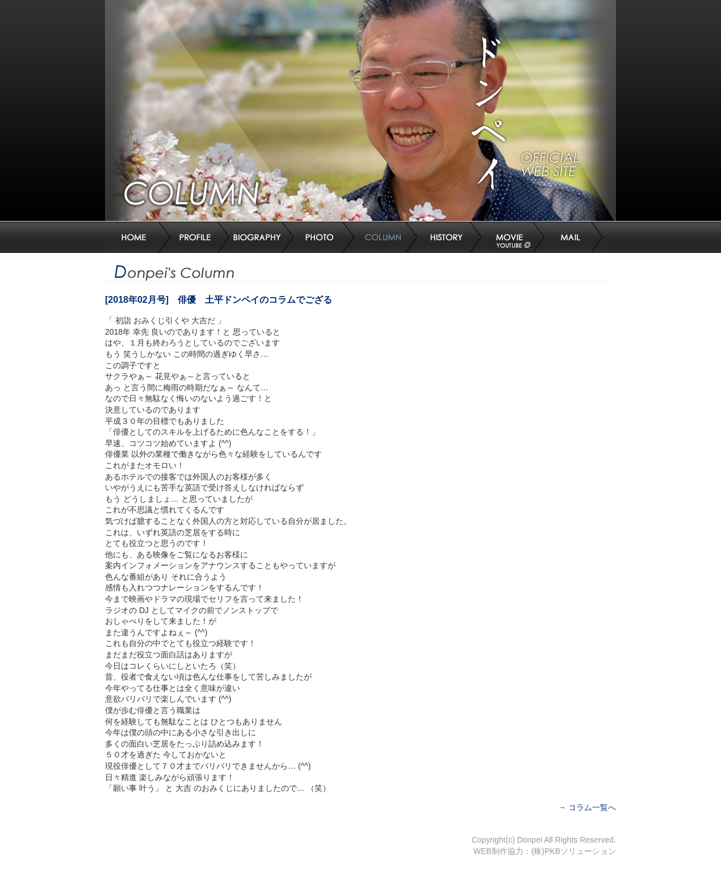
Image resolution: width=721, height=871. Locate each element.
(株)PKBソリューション (573, 851)
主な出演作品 (262, 237)
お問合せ (581, 237)
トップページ (137, 237)
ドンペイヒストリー (454, 237)
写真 (327, 237)
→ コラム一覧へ (587, 807)
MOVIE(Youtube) (518, 237)
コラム (390, 237)
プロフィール (199, 237)
